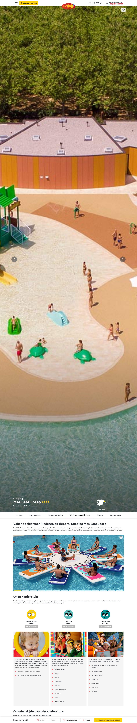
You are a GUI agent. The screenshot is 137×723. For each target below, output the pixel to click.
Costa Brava (33, 506)
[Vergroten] (121, 537)
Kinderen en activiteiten (80, 515)
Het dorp (19, 515)
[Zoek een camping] (28, 3)
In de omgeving (115, 515)
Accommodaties (35, 515)
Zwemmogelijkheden (55, 515)
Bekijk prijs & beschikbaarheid (107, 720)
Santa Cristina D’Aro (21, 506)
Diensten (100, 515)
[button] (68, 251)
